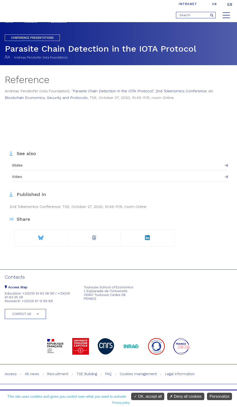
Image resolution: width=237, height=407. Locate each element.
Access (11, 374)
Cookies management (138, 374)
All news (32, 374)
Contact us (21, 314)
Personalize (220, 396)
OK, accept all (148, 396)
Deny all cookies (186, 396)
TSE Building (87, 374)
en (229, 4)
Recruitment (57, 374)
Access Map (16, 287)
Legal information (180, 374)
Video (17, 177)
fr (214, 4)
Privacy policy (120, 402)
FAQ (108, 374)
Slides (17, 165)
